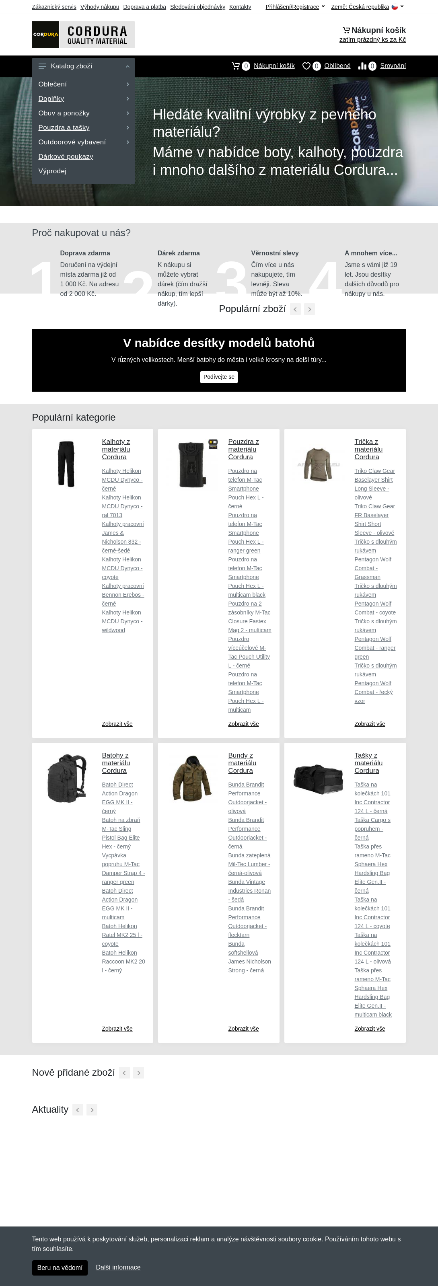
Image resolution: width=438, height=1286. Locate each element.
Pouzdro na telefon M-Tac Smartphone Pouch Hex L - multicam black (246, 577)
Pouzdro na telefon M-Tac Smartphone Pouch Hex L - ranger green (245, 533)
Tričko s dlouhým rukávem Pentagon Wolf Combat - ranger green (375, 639)
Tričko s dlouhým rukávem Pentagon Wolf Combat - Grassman (375, 559)
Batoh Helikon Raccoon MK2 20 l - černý (123, 961)
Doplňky (84, 99)
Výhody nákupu (99, 7)
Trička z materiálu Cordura (368, 449)
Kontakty (240, 7)
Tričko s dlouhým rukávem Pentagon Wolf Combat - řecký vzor (375, 683)
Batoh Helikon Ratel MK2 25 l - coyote (122, 935)
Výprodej (53, 171)
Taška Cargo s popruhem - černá (372, 829)
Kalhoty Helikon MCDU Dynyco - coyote (122, 568)
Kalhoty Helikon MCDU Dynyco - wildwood (122, 621)
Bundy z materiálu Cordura (242, 763)
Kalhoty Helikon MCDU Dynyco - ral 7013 (122, 506)
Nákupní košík (259, 66)
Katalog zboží (84, 66)
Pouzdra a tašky (84, 127)
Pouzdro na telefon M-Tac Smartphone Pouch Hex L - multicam (245, 692)
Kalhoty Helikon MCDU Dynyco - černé (122, 480)
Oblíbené (323, 66)
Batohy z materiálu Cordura (116, 763)
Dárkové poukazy (66, 156)
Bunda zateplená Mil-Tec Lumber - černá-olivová (249, 864)
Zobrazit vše (117, 724)
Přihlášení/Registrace (294, 7)
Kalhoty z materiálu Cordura (116, 449)
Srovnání (378, 66)
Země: (367, 7)
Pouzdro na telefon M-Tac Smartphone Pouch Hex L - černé (245, 488)
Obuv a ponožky (84, 113)
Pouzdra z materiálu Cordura (243, 449)
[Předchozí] (295, 309)
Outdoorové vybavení (84, 142)
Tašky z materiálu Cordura (368, 763)
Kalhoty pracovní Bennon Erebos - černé (123, 595)
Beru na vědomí (60, 1267)
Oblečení (84, 84)
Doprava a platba (145, 7)
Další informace (118, 1267)
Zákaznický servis (54, 7)
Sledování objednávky (197, 7)
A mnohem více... (371, 253)
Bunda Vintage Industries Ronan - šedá (249, 891)
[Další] (138, 1073)
